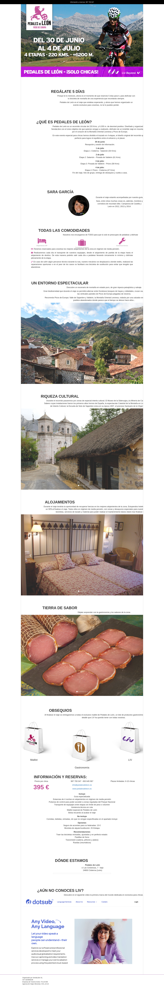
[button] (30, 343)
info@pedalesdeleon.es (82, 785)
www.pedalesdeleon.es (82, 789)
